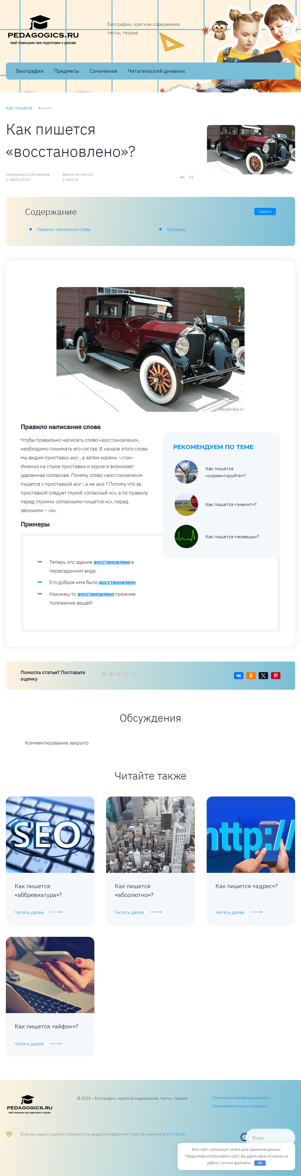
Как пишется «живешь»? (217, 536)
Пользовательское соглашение (239, 1106)
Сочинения (104, 71)
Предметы (66, 71)
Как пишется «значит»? (216, 504)
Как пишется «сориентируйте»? (210, 472)
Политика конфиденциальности (241, 1097)
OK (260, 1162)
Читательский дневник (156, 71)
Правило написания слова (64, 229)
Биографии (30, 71)
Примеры (176, 229)
